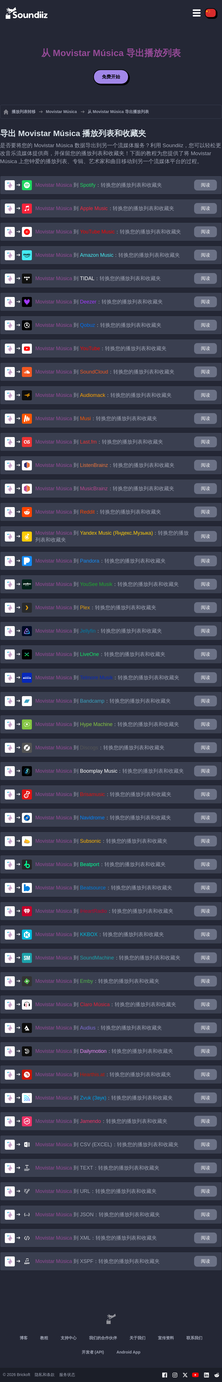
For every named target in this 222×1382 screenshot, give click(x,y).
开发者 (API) (93, 1352)
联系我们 (194, 1338)
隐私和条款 (45, 1374)
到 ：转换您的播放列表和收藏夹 (98, 185)
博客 (24, 1338)
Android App (128, 1352)
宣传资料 (166, 1338)
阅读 (205, 185)
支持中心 (69, 1338)
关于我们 (137, 1338)
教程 (44, 1338)
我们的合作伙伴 (103, 1338)
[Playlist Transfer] (27, 12)
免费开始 (111, 76)
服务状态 (67, 1374)
